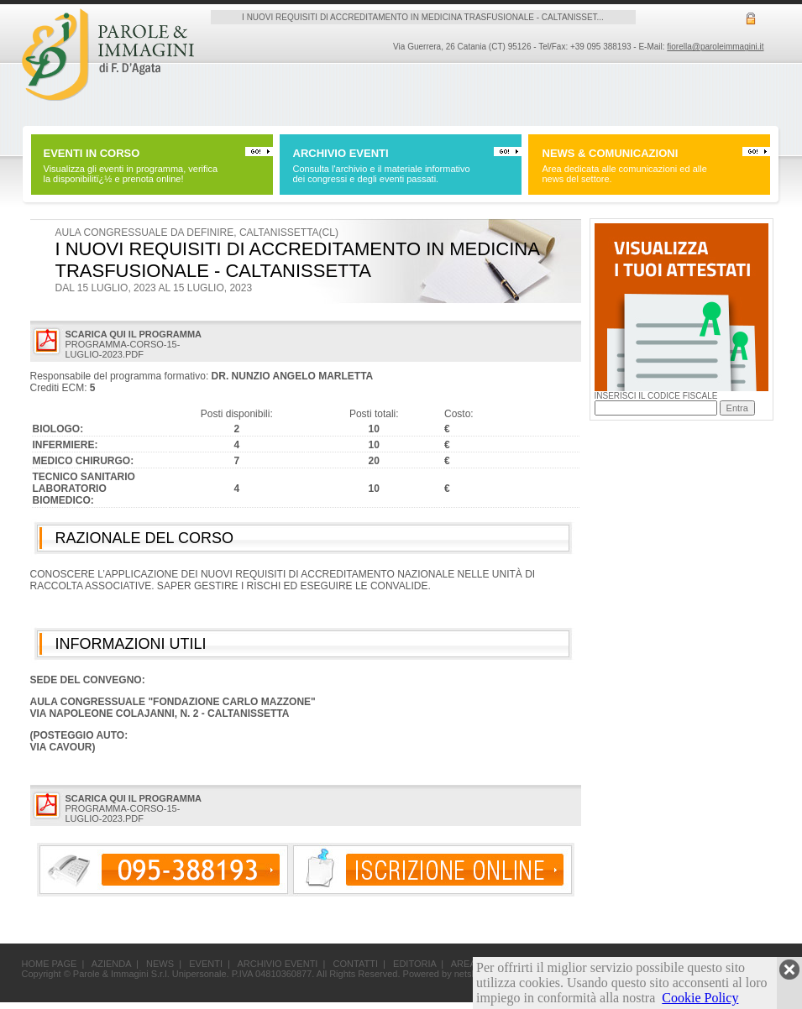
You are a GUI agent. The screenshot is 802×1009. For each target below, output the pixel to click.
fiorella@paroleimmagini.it (715, 46)
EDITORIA (414, 964)
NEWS (160, 964)
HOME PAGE (49, 964)
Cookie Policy (700, 998)
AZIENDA (111, 964)
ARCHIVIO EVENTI (277, 964)
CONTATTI (355, 964)
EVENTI (206, 964)
